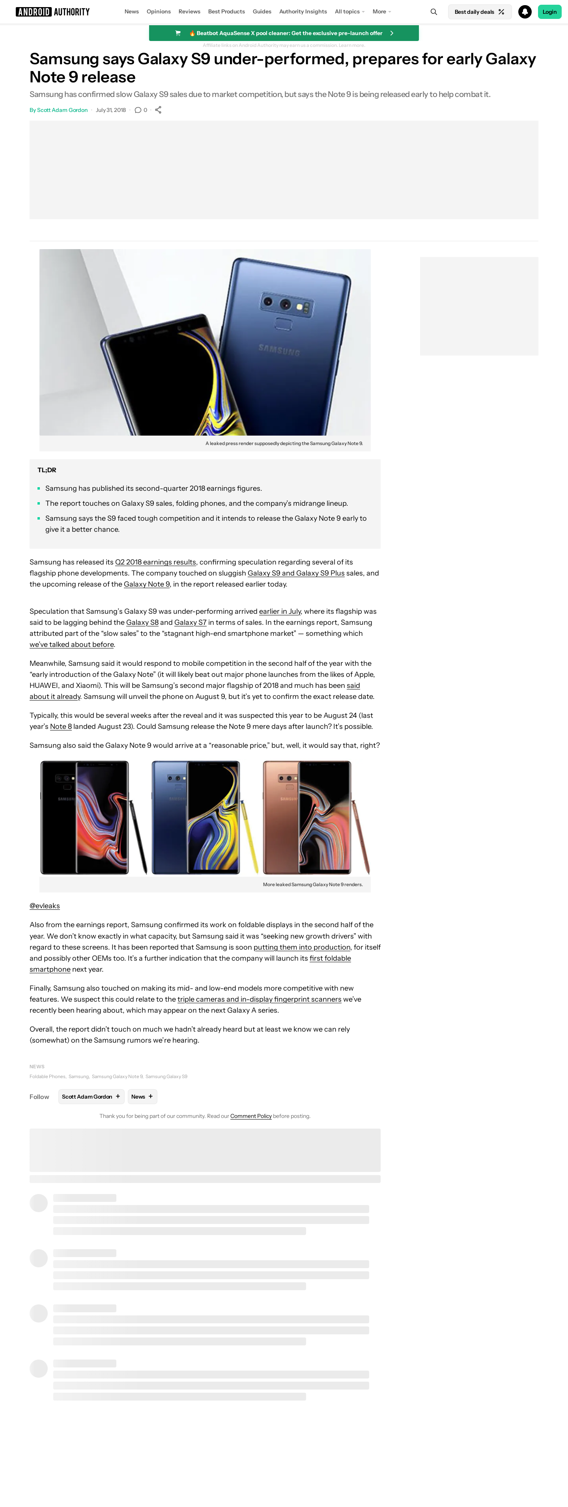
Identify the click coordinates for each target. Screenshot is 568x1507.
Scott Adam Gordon (62, 110)
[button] (284, 12)
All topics (347, 11)
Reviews (189, 11)
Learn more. (352, 45)
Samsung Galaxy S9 (166, 1076)
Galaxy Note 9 (147, 584)
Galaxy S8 (142, 622)
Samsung (79, 1076)
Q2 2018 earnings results (155, 562)
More (379, 11)
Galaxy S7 (190, 622)
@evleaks (45, 906)
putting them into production (302, 947)
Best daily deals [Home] (480, 12)
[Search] (434, 12)
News (132, 11)
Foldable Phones (47, 1076)
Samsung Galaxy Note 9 (117, 1076)
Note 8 (61, 726)
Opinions (159, 11)
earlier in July (280, 611)
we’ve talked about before (72, 644)
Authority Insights (303, 11)
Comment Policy (251, 1116)
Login (550, 11)
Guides (262, 11)
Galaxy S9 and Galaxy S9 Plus (296, 573)
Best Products (226, 11)
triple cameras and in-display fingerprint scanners (260, 999)
